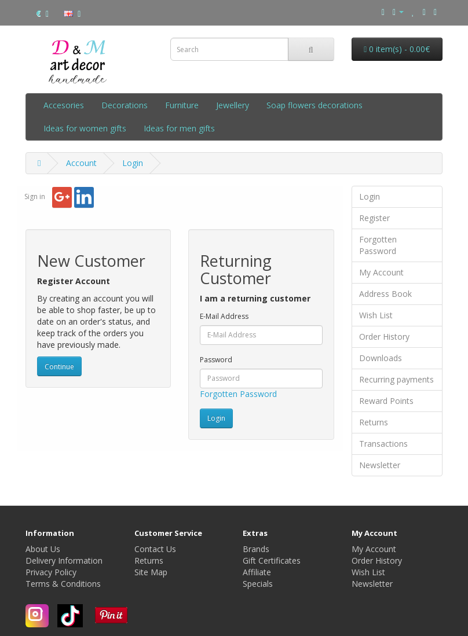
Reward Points (386, 400)
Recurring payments (396, 379)
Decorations (124, 105)
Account (81, 162)
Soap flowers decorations (314, 105)
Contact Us (155, 548)
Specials (258, 583)
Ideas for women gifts (84, 128)
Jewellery (232, 105)
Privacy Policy (50, 572)
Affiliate (257, 572)
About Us (42, 548)
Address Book (385, 293)
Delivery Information (64, 560)
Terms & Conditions (63, 583)
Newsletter (379, 464)
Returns (373, 422)
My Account (381, 272)
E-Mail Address (224, 316)
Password (216, 360)
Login (132, 162)
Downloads (380, 357)
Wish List (376, 315)
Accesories (63, 105)
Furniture (182, 105)
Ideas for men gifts (179, 128)
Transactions (383, 443)
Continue (59, 367)
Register (374, 217)
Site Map (150, 572)
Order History (384, 336)
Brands (256, 548)
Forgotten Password (238, 393)
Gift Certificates (272, 560)
